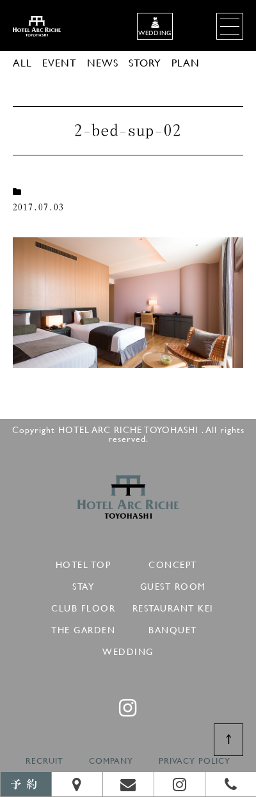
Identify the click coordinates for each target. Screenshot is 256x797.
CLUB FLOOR (83, 606)
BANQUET (172, 628)
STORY (145, 62)
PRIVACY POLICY (194, 761)
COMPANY (111, 761)
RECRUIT (44, 761)
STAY (83, 584)
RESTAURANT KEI (173, 606)
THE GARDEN (83, 628)
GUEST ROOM (173, 584)
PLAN (186, 62)
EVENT (59, 62)
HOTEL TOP (83, 562)
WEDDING (128, 649)
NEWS (102, 62)
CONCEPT (172, 562)
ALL (22, 62)
